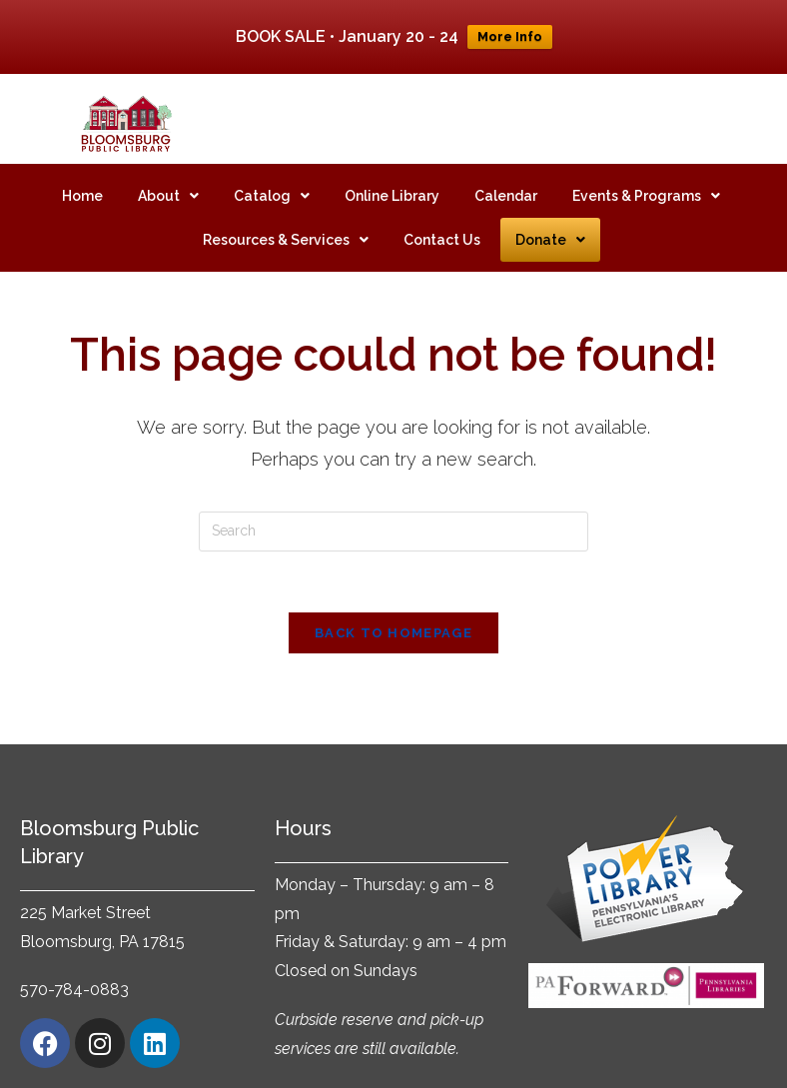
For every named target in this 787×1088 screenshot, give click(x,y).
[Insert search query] (393, 511)
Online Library (392, 175)
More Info (509, 36)
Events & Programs (646, 175)
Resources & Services (286, 219)
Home (82, 175)
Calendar (505, 175)
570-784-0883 (74, 969)
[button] (168, 175)
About (168, 175)
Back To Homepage (393, 611)
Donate (550, 219)
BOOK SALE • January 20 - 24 (347, 36)
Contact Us (441, 219)
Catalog (272, 175)
